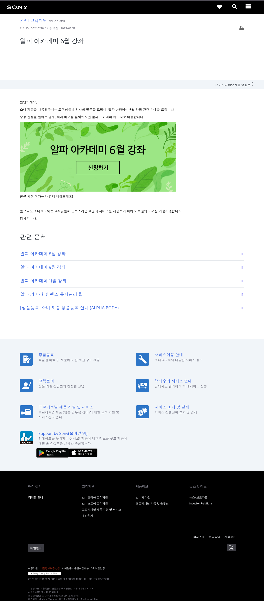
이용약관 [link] (33, 536)
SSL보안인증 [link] (98, 536)
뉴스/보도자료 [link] (198, 466)
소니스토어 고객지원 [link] (95, 472)
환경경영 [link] (214, 505)
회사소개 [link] (199, 505)
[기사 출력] (241, 28)
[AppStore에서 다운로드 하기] (83, 421)
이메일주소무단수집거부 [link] (75, 536)
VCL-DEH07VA (57, 21)
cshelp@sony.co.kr (87, 578)
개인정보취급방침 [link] (50, 536)
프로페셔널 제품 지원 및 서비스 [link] (101, 478)
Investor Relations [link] (201, 472)
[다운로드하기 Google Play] (53, 421)
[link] (17, 7)
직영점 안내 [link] (35, 466)
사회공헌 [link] (230, 505)
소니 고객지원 (33, 20)
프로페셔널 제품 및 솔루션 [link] (152, 472)
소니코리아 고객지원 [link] (95, 466)
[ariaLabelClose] (249, 7)
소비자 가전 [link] (143, 466)
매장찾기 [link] (87, 484)
